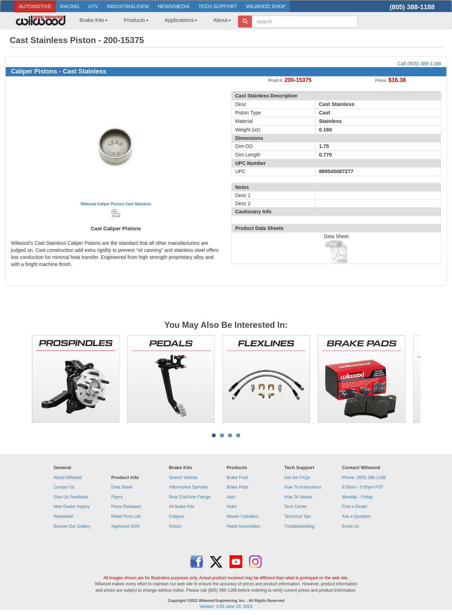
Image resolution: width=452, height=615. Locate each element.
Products (136, 20)
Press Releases (126, 506)
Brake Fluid (237, 477)
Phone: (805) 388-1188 (363, 477)
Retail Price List (126, 516)
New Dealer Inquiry (72, 506)
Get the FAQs (297, 477)
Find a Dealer (354, 506)
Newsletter (64, 516)
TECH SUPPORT (217, 6)
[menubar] (152, 22)
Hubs (232, 506)
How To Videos (298, 497)
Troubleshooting (299, 526)
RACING (69, 6)
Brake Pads (238, 487)
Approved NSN (125, 526)
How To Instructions (302, 487)
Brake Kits (93, 20)
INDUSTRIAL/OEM (128, 6)
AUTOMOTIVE (35, 6)
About (222, 20)
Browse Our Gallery (72, 526)
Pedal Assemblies (243, 526)
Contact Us (64, 487)
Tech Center (295, 506)
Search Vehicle (183, 477)
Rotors (175, 526)
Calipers (176, 516)
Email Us (350, 526)
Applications (181, 20)
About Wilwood (68, 477)
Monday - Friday (357, 497)
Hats (231, 497)
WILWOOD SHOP (266, 6)
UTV (93, 6)
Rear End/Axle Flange (189, 497)
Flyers (117, 497)
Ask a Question (356, 516)
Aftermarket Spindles (188, 487)
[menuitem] (91, 22)
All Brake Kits (181, 506)
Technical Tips (297, 516)
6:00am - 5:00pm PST (362, 487)
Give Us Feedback (71, 497)
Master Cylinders (242, 516)
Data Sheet (121, 487)
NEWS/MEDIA (174, 6)
